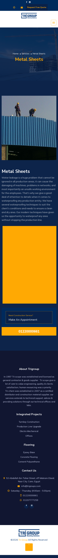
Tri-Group (23, 539)
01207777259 (30, 500)
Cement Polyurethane (29, 461)
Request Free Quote (36, 7)
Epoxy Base (29, 452)
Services (25, 53)
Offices (29, 435)
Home (16, 53)
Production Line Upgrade (29, 426)
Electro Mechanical (29, 431)
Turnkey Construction (29, 421)
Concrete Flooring (29, 457)
